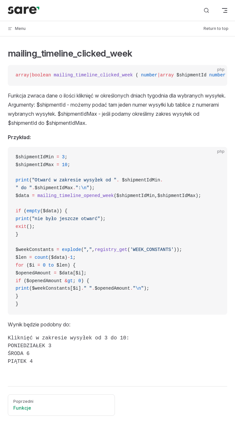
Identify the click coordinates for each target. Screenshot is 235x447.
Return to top (216, 28)
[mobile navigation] (224, 10)
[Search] (206, 11)
